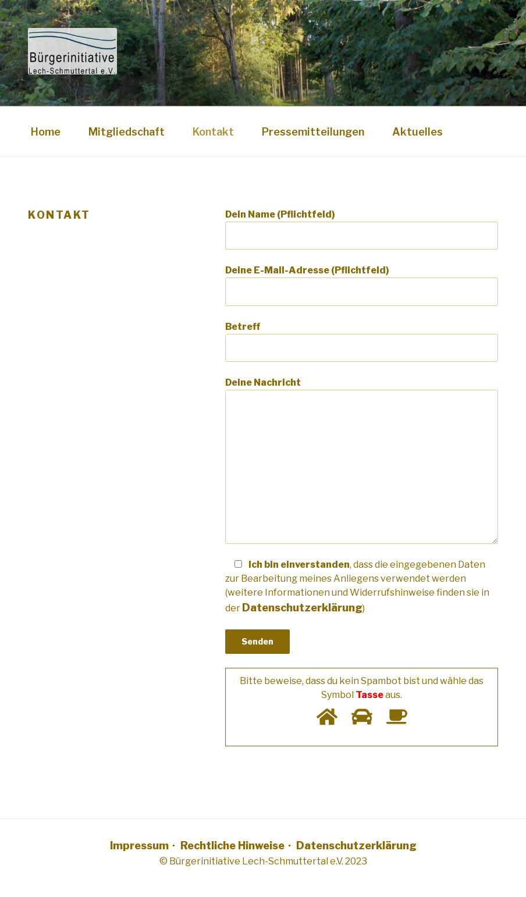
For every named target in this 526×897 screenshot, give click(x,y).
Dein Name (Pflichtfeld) (361, 229)
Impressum (139, 845)
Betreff (361, 341)
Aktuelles (417, 132)
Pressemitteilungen (313, 132)
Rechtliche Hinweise (232, 845)
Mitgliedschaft (126, 132)
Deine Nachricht (361, 460)
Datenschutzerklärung (356, 845)
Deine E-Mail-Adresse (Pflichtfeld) (361, 285)
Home (46, 132)
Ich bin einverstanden (357, 586)
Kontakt (213, 132)
